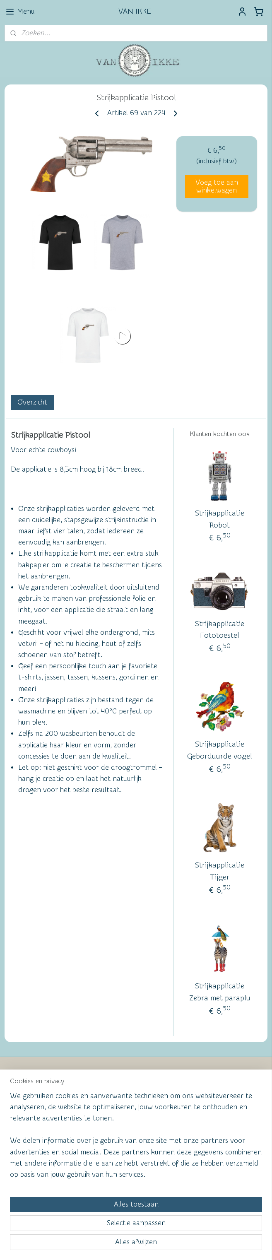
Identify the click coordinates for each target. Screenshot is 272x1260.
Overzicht (32, 402)
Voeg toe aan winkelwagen (216, 186)
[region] (81, 1182)
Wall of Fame (126, 1081)
